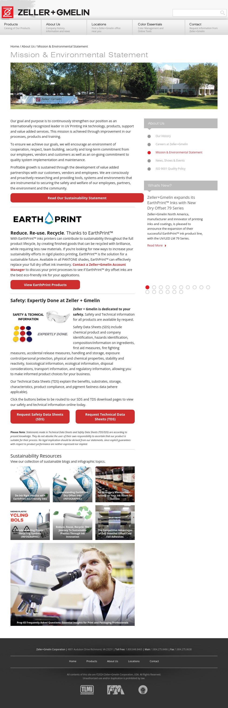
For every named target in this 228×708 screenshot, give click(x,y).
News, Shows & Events (170, 160)
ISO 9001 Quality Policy (170, 169)
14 (168, 292)
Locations (134, 661)
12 (154, 292)
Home (72, 661)
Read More (156, 245)
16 (181, 292)
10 (208, 287)
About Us (112, 661)
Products (92, 661)
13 (161, 292)
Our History (163, 136)
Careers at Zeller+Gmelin (172, 144)
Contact (154, 661)
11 (147, 292)
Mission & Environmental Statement (179, 152)
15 (174, 292)
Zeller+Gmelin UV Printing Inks (48, 15)
